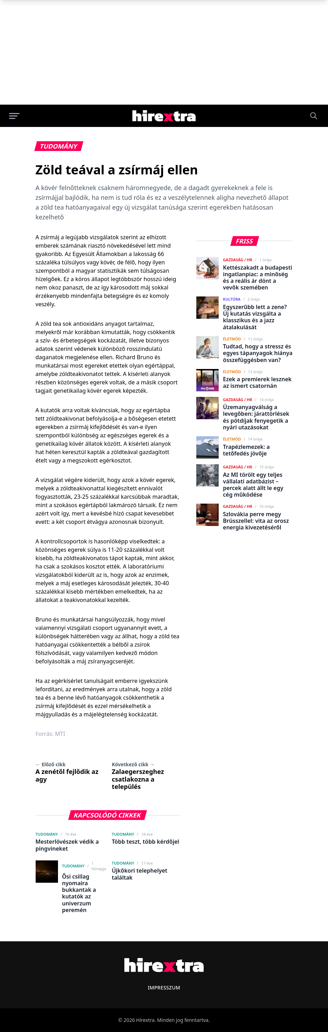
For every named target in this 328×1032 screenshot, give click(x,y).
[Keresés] (313, 116)
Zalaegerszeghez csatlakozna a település (138, 776)
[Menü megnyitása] (14, 116)
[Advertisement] (164, 52)
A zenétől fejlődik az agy (67, 772)
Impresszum (164, 987)
